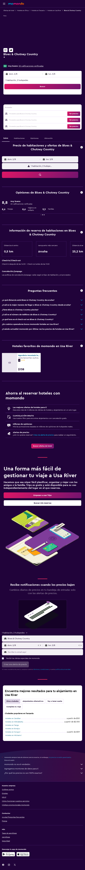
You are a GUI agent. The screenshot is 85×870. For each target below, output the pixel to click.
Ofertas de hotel (8, 10)
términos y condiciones (41, 669)
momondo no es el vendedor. (43, 764)
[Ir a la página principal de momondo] (16, 3)
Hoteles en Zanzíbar (13, 718)
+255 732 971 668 (10, 63)
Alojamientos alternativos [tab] (33, 701)
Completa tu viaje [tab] (13, 707)
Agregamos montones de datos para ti (43, 768)
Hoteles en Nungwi (12, 732)
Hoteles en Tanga (12, 725)
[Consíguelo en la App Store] (23, 854)
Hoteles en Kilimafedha (14, 722)
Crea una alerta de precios (43, 435)
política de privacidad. (63, 669)
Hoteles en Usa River (54, 10)
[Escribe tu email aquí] (45, 652)
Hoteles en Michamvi (13, 735)
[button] (4, 3)
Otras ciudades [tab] (12, 701)
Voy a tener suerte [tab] (54, 701)
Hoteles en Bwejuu (12, 728)
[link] (42, 446)
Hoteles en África (23, 10)
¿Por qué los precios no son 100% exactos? (43, 773)
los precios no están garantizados (60, 757)
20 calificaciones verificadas (31, 66)
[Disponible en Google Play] (8, 854)
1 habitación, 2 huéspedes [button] (16, 80)
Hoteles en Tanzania (38, 10)
